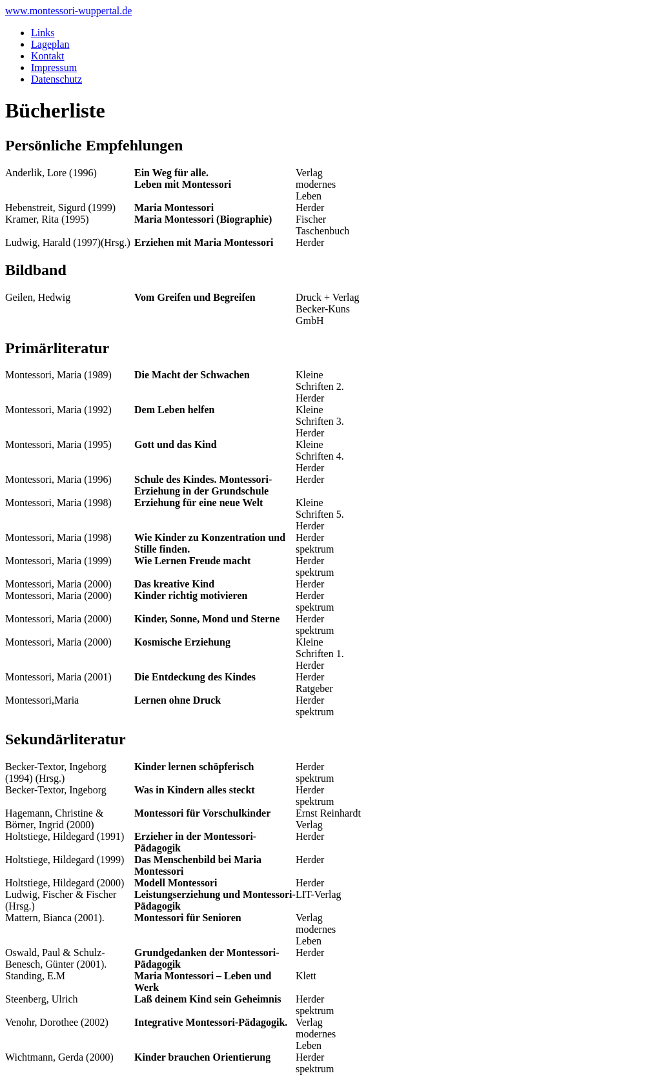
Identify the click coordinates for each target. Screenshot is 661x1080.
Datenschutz (56, 79)
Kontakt (48, 55)
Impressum (54, 67)
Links (42, 32)
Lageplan (50, 44)
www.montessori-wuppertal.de (68, 10)
